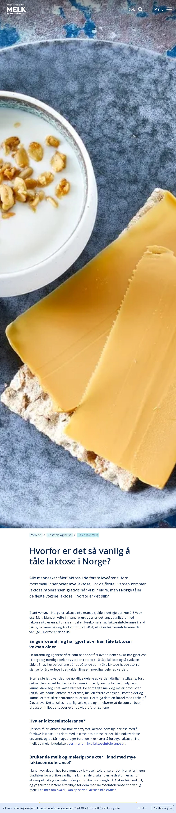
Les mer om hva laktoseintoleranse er (97, 743)
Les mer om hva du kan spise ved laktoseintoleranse (77, 790)
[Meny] (163, 9)
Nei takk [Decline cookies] (141, 808)
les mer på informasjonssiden (55, 808)
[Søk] (136, 9)
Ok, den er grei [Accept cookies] (163, 808)
